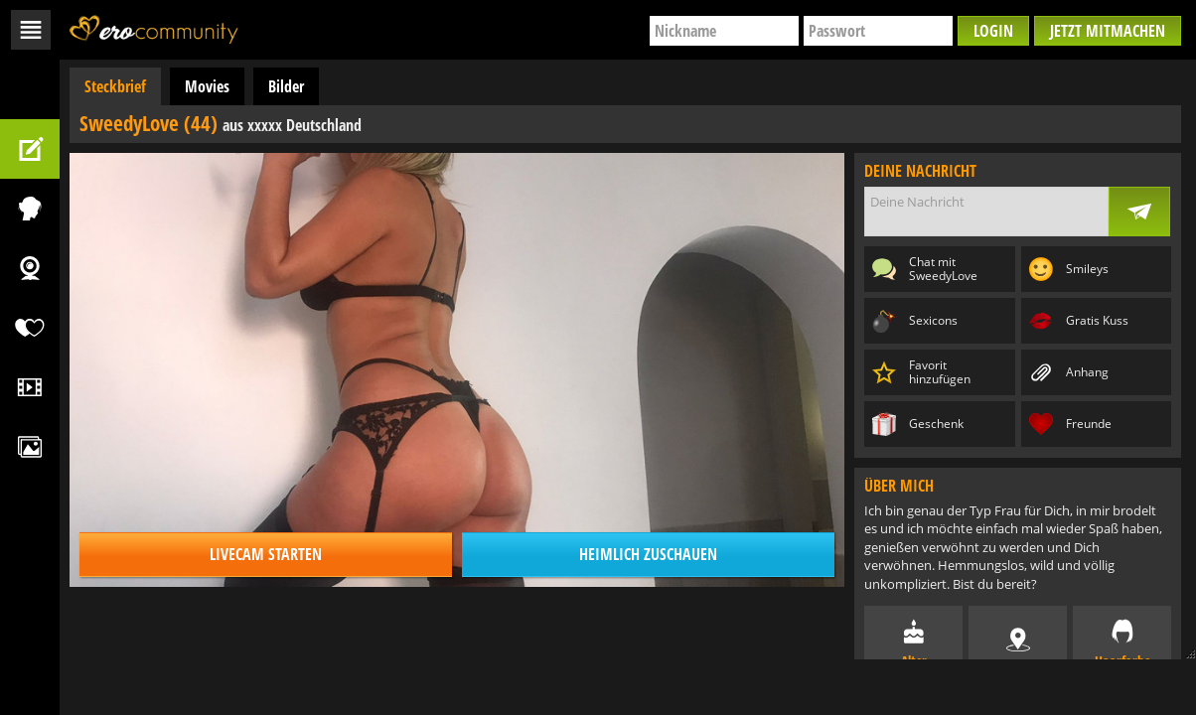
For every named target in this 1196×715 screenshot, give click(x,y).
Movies (207, 86)
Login (993, 31)
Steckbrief (115, 86)
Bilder (286, 86)
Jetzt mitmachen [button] (1107, 31)
